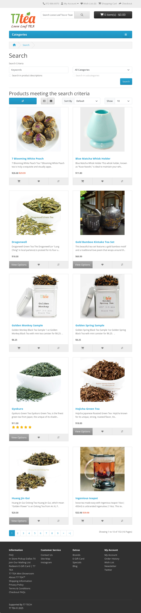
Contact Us (47, 555)
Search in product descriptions (27, 75)
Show (110, 101)
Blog (75, 566)
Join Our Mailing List (20, 562)
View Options (19, 264)
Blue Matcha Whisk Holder (93, 158)
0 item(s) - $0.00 (112, 15)
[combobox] (57, 14)
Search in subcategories (87, 75)
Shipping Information (20, 581)
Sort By (68, 101)
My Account (111, 555)
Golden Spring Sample (90, 325)
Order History (112, 558)
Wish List (109, 562)
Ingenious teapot (87, 498)
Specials (77, 562)
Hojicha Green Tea (88, 408)
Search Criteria (16, 63)
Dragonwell (19, 242)
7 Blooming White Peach (28, 158)
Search (26, 45)
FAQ (11, 555)
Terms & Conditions (19, 588)
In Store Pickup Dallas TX (22, 558)
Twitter (108, 569)
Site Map (45, 558)
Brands (76, 555)
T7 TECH (27, 604)
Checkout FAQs (17, 592)
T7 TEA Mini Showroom (21, 573)
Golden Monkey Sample (27, 325)
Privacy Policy (16, 584)
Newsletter (110, 566)
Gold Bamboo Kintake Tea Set (95, 242)
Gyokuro (17, 408)
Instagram (46, 562)
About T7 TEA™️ (17, 577)
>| (70, 533)
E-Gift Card (78, 558)
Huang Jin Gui (21, 498)
